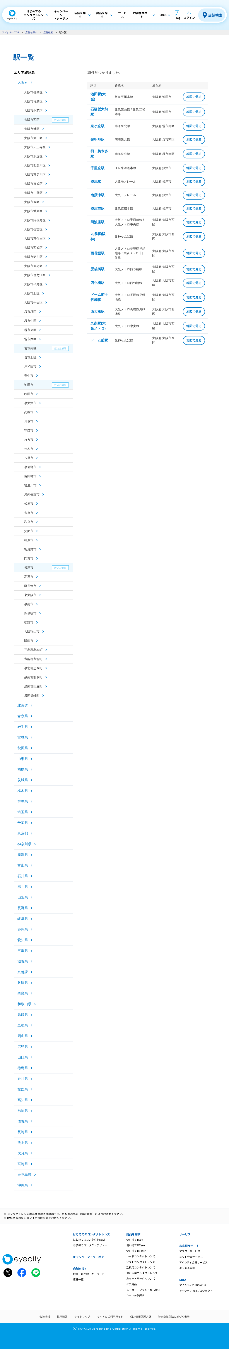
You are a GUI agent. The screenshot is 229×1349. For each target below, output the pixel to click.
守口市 (28, 430)
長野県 (22, 908)
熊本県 (22, 1142)
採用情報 (62, 1316)
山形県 (22, 759)
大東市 (28, 512)
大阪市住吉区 (33, 229)
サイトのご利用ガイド (110, 1316)
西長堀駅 (97, 253)
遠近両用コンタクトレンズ (142, 1273)
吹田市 (28, 394)
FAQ (177, 18)
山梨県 (22, 897)
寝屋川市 (30, 485)
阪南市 (28, 640)
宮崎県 (22, 1164)
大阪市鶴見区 (33, 266)
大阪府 (22, 82)
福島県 (22, 769)
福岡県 (22, 1110)
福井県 (22, 887)
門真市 (28, 558)
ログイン (189, 18)
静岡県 (22, 929)
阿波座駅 (97, 222)
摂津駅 (96, 181)
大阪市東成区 (33, 183)
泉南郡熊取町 (33, 677)
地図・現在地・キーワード (88, 1274)
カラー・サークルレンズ (140, 1278)
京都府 (22, 972)
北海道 (22, 705)
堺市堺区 (30, 311)
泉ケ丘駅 (97, 126)
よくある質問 (187, 1268)
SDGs (182, 1280)
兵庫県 (22, 982)
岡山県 (22, 1036)
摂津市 (28, 567)
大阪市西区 (31, 119)
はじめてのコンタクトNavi (89, 1239)
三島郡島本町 (33, 650)
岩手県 (22, 727)
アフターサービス (189, 1251)
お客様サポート (189, 1246)
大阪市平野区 (33, 284)
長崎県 (22, 1132)
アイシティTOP (10, 32)
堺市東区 (30, 330)
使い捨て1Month (136, 1250)
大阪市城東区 (33, 211)
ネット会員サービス (191, 1256)
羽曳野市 (30, 549)
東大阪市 (30, 595)
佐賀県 (22, 1121)
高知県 (22, 1100)
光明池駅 (97, 139)
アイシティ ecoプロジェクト (196, 1290)
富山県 (22, 865)
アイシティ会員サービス (193, 1262)
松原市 (28, 503)
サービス (185, 1234)
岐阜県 (22, 919)
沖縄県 (22, 1185)
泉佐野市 (30, 467)
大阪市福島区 (33, 101)
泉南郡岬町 (31, 695)
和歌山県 (24, 1004)
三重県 (22, 951)
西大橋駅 (97, 311)
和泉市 (28, 522)
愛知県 (22, 940)
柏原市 (28, 540)
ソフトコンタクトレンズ (140, 1262)
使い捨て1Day (134, 1239)
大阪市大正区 (33, 138)
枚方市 (28, 439)
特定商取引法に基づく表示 (174, 1316)
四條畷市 (30, 613)
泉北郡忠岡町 (33, 668)
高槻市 (28, 412)
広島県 (22, 1046)
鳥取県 (22, 1014)
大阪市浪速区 (33, 156)
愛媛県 (22, 1089)
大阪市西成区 (33, 247)
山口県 (22, 1057)
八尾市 (28, 458)
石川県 (22, 876)
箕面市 (28, 531)
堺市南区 (30, 348)
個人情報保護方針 (140, 1316)
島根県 (22, 1025)
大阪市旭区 (31, 202)
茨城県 (22, 780)
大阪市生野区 (33, 193)
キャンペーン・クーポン (88, 1257)
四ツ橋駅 (97, 283)
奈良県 (22, 993)
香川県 (22, 1078)
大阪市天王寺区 (35, 147)
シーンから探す (135, 1295)
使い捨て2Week (135, 1245)
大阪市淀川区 (33, 257)
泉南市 (28, 604)
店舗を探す (31, 32)
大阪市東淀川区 (35, 174)
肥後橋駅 (97, 269)
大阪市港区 (31, 129)
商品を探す (133, 1234)
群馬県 (22, 801)
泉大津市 (30, 403)
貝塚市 (28, 421)
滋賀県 (22, 961)
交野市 (28, 622)
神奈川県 (24, 844)
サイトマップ (82, 1316)
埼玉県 (22, 812)
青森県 (22, 716)
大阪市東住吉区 (35, 238)
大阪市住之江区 (35, 275)
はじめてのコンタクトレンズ (91, 1234)
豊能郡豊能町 (33, 659)
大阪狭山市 (31, 631)
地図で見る (194, 97)
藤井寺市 (30, 586)
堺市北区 (30, 357)
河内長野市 (31, 494)
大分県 (22, 1153)
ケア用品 (131, 1284)
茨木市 (28, 448)
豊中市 (28, 375)
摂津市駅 (97, 208)
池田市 (28, 384)
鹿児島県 (24, 1174)
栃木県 (22, 791)
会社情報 (44, 1316)
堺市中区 (30, 321)
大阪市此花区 (33, 110)
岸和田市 (30, 366)
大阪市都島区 (33, 92)
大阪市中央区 (33, 302)
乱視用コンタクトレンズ (140, 1267)
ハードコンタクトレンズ (140, 1256)
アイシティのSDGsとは (192, 1285)
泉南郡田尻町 (33, 686)
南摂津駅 (97, 195)
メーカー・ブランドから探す (143, 1290)
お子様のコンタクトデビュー (90, 1245)
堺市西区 (30, 339)
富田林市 (30, 476)
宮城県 (22, 737)
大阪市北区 (31, 293)
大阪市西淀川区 (35, 165)
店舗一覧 (78, 1279)
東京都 (22, 833)
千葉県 (22, 823)
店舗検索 (215, 15)
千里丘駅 (97, 168)
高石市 (28, 576)
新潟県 (22, 855)
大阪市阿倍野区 (35, 220)
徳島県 (22, 1068)
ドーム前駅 (99, 340)
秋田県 (22, 748)
